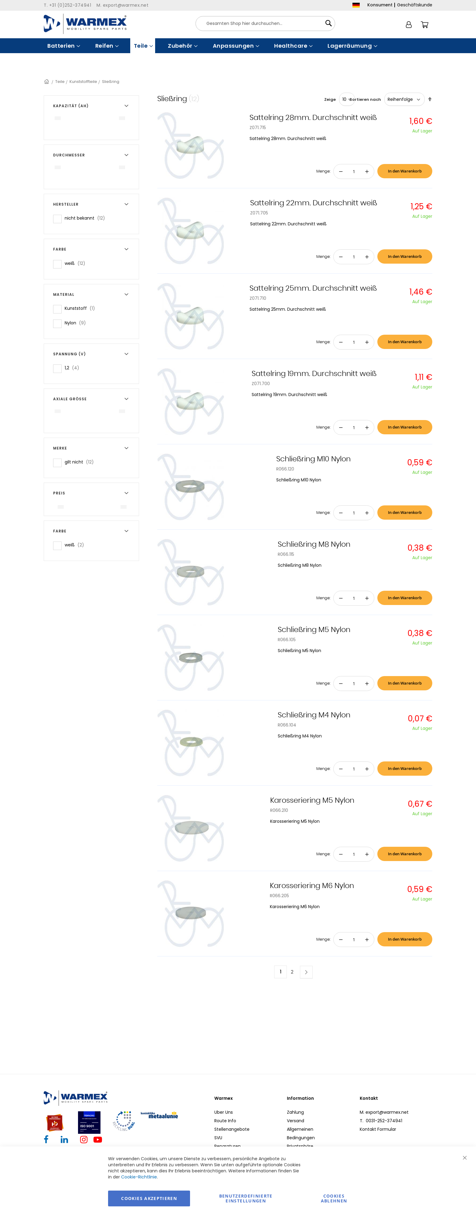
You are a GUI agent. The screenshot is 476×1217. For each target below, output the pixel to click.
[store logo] (85, 24)
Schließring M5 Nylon (314, 630)
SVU (218, 1138)
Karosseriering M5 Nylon (312, 800)
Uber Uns (223, 1112)
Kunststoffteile (83, 81)
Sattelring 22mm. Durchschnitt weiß (313, 203)
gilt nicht (81, 462)
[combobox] (265, 23)
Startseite (47, 81)
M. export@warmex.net (384, 1112)
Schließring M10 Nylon (313, 459)
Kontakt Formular (378, 1129)
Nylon (77, 323)
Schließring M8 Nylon (314, 544)
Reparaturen (227, 1146)
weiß (77, 263)
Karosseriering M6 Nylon (312, 886)
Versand (295, 1121)
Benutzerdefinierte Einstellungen (246, 1198)
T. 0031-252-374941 (381, 1121)
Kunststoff (82, 308)
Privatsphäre (300, 1146)
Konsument (380, 5)
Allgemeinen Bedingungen (301, 1133)
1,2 (74, 367)
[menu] (238, 45)
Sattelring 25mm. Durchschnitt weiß (313, 288)
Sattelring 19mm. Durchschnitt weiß (314, 374)
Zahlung (295, 1112)
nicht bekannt (87, 218)
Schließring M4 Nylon (314, 715)
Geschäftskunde (414, 5)
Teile (60, 81)
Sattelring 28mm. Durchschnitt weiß (313, 117)
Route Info (225, 1121)
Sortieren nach (365, 99)
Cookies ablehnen (334, 1198)
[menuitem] (63, 45)
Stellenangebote (232, 1129)
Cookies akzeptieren (149, 1198)
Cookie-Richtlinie (139, 1177)
